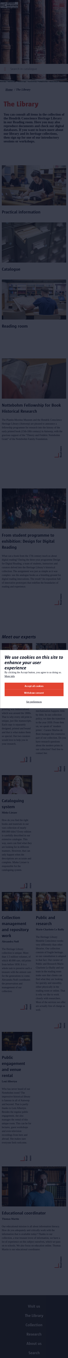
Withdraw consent (34, 692)
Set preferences (34, 701)
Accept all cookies (34, 686)
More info (10, 676)
